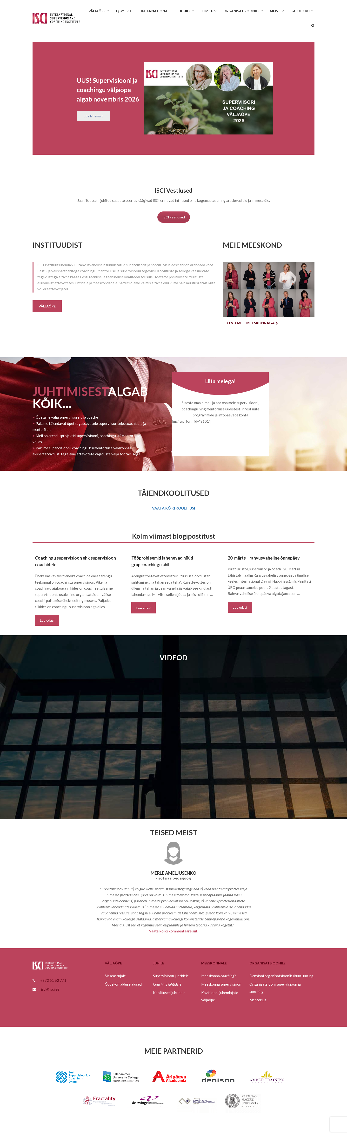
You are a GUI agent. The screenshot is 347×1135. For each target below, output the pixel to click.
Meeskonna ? (218, 976)
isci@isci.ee (50, 989)
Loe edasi (47, 620)
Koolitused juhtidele (169, 992)
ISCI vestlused (173, 217)
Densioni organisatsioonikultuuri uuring (281, 976)
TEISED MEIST (173, 832)
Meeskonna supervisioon (221, 984)
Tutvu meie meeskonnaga (250, 323)
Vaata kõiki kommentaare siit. (173, 931)
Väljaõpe (47, 306)
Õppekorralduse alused (123, 984)
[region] (173, 98)
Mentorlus (257, 1000)
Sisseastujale (115, 976)
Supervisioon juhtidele (171, 976)
